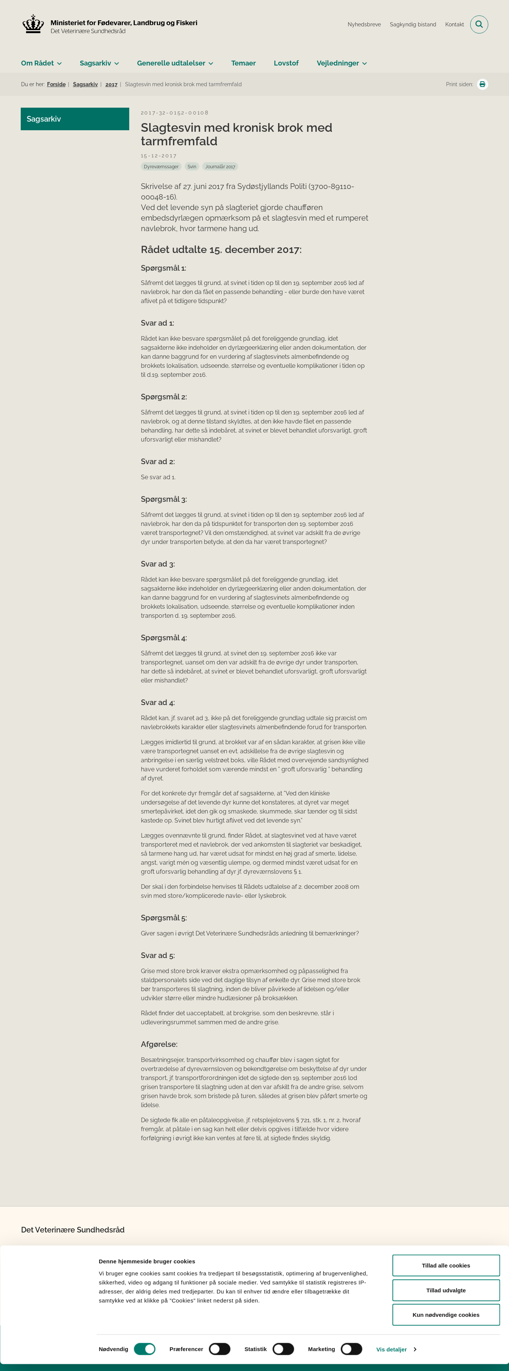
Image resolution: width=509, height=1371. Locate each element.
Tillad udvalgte (446, 1297)
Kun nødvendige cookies (446, 1321)
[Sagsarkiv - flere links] (115, 60)
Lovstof (286, 63)
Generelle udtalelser (171, 63)
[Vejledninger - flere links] (363, 60)
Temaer (243, 63)
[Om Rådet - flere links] (58, 60)
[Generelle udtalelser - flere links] (209, 60)
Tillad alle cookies (446, 1272)
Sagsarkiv (95, 63)
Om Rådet (37, 63)
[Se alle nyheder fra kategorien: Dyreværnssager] (161, 166)
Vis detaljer (391, 1356)
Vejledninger (338, 63)
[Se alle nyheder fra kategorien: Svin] (192, 166)
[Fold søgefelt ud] (479, 24)
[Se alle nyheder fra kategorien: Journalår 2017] (220, 166)
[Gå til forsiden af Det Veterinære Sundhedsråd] (109, 24)
